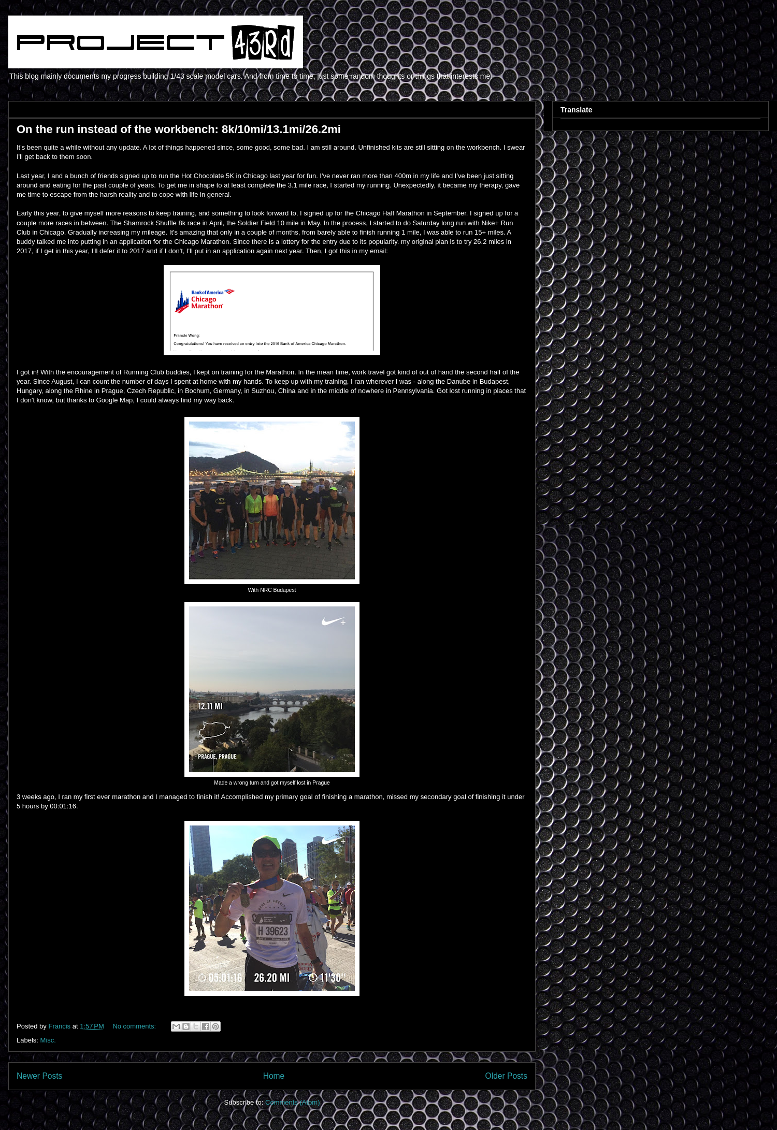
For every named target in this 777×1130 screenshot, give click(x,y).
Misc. (48, 1040)
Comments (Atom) (292, 1102)
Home (274, 1075)
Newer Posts (39, 1075)
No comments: (134, 1026)
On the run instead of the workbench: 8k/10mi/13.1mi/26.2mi (179, 129)
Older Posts (506, 1075)
